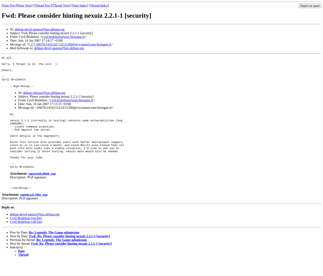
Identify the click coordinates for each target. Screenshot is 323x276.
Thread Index (99, 5)
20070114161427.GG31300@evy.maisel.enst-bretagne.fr (73, 44)
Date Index (80, 5)
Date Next (25, 5)
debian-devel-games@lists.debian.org (39, 29)
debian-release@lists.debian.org (44, 97)
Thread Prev (42, 5)
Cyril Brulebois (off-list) (26, 238)
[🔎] (32, 44)
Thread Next (61, 5)
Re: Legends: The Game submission (54, 248)
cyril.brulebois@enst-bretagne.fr (63, 37)
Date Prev (9, 5)
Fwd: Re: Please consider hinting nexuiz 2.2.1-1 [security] (69, 252)
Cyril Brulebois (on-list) (26, 234)
